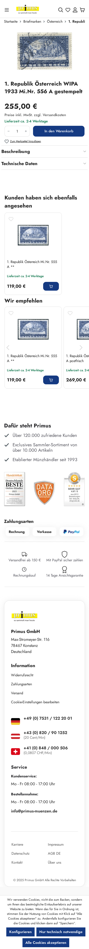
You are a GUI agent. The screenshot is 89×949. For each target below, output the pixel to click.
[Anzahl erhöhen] (26, 131)
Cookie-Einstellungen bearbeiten (35, 702)
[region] (44, 54)
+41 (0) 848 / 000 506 (46, 748)
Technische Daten (19, 163)
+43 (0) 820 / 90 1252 (45, 732)
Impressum (56, 844)
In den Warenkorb (58, 131)
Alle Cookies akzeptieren (45, 942)
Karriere (17, 844)
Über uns (54, 862)
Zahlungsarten (21, 684)
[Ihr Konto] (75, 9)
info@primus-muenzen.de (34, 811)
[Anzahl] (17, 131)
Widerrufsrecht (22, 675)
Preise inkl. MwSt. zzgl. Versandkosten (35, 114)
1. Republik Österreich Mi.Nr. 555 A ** (32, 264)
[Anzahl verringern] (8, 131)
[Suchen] (60, 9)
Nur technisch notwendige (60, 931)
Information (23, 665)
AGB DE (54, 853)
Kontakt (16, 862)
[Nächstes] (81, 347)
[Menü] (7, 9)
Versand (17, 693)
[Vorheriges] (7, 347)
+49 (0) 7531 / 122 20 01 (48, 718)
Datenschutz (20, 853)
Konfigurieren (20, 931)
